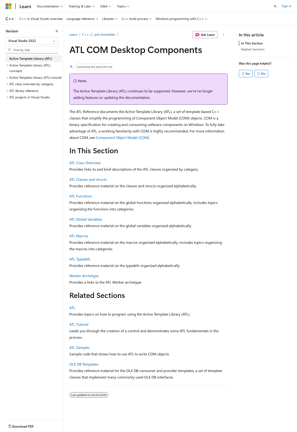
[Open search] (275, 6)
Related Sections (253, 49)
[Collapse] (57, 31)
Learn (73, 34)
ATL (72, 307)
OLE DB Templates (83, 364)
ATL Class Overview (85, 162)
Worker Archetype (84, 275)
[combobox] (32, 40)
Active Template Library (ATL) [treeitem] (30, 58)
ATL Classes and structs (88, 179)
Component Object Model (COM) (122, 137)
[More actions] (224, 34)
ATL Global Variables (85, 219)
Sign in (286, 6)
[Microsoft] (9, 6)
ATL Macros (78, 235)
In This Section (252, 43)
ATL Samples (79, 347)
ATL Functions (80, 196)
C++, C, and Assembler (98, 34)
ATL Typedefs (79, 259)
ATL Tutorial (78, 324)
